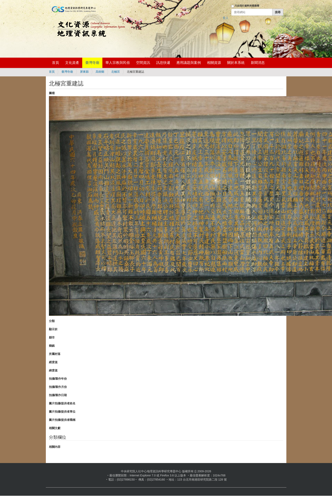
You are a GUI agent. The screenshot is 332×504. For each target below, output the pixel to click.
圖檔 (52, 93)
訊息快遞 (163, 63)
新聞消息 (258, 63)
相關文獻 (54, 428)
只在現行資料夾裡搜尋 (247, 5)
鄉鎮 (52, 345)
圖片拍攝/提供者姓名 (62, 403)
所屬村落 (54, 354)
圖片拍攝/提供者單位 (62, 411)
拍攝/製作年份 (58, 378)
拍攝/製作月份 (58, 386)
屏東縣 (84, 71)
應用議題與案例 (188, 63)
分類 (52, 321)
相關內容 (54, 446)
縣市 (52, 337)
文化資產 (72, 63)
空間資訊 (143, 63)
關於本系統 (236, 63)
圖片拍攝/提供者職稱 (62, 419)
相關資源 (214, 63)
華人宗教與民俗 (117, 63)
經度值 (53, 362)
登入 (225, 18)
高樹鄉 (100, 71)
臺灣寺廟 (92, 63)
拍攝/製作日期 (58, 395)
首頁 (55, 63)
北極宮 (115, 71)
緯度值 (53, 370)
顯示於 (53, 329)
